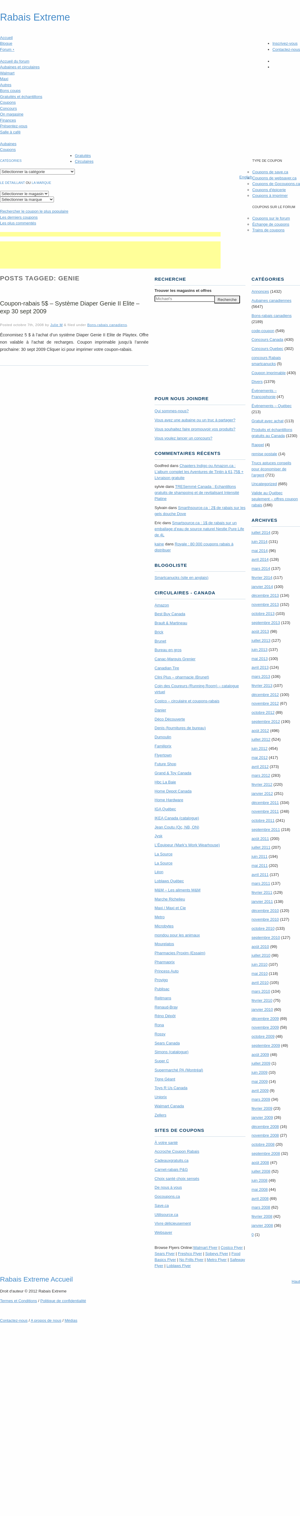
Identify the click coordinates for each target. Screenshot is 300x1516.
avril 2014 (260, 559)
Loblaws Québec (169, 881)
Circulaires (84, 161)
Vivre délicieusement (173, 1223)
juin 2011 (260, 856)
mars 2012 (261, 775)
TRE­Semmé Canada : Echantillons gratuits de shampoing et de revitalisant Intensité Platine (197, 492)
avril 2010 (260, 982)
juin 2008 (260, 1180)
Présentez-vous (13, 126)
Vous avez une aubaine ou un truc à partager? (195, 420)
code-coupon (263, 330)
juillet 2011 (261, 847)
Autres (6, 85)
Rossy (160, 1034)
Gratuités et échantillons (21, 96)
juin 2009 (260, 1072)
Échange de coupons (270, 224)
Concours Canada (267, 339)
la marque (41, 183)
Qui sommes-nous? (172, 411)
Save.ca (162, 1205)
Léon (159, 872)
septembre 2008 (266, 1153)
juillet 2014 (261, 532)
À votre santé (166, 1142)
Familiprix (163, 746)
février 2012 (262, 784)
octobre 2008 (263, 1144)
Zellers (160, 1115)
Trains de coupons (268, 230)
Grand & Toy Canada (173, 773)
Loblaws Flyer (179, 1265)
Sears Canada (167, 1043)
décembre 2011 (265, 802)
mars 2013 (261, 676)
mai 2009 (260, 1081)
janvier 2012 (262, 793)
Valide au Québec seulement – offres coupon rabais (275, 499)
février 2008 (262, 1216)
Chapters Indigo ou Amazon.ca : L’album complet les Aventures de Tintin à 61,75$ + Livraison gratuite (199, 471)
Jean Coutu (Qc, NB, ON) (177, 827)
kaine (159, 544)
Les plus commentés (18, 223)
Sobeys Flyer (216, 1253)
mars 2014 (261, 568)
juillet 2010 (261, 955)
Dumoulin (163, 737)
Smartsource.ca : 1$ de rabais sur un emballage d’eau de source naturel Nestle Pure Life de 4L (199, 529)
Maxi (4, 79)
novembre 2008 (265, 1135)
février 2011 (262, 892)
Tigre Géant (165, 1079)
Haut (296, 1281)
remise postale (264, 454)
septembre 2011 (266, 829)
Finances (8, 120)
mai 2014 (260, 550)
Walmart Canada (169, 1106)
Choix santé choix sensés (177, 1178)
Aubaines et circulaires (20, 67)
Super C (162, 1061)
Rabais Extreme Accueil (36, 1279)
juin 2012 (260, 748)
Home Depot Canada (173, 791)
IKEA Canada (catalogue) (177, 818)
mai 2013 (260, 658)
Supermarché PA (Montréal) (179, 1070)
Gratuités (83, 155)
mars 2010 (261, 991)
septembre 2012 (266, 721)
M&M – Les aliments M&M (178, 890)
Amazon (162, 605)
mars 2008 (261, 1207)
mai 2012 (260, 757)
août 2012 (260, 730)
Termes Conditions (18, 1301)
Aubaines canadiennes (272, 300)
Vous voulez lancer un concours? (183, 438)
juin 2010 (260, 964)
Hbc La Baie (165, 782)
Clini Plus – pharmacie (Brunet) (182, 677)
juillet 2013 (261, 640)
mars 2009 (261, 1099)
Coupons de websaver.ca (274, 178)
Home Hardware (169, 800)
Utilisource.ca (166, 1214)
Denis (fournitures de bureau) (180, 728)
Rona (159, 1025)
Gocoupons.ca (167, 1196)
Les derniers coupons (19, 217)
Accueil (6, 37)
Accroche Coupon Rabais (177, 1151)
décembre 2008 (265, 1126)
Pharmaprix (165, 962)
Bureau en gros (168, 650)
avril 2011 (260, 874)
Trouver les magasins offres (183, 290)
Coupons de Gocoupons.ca (276, 183)
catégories (11, 160)
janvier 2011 (262, 901)
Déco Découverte (170, 719)
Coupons (8, 102)
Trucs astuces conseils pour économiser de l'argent (271, 469)
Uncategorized (264, 484)
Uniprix (161, 1097)
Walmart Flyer (205, 1247)
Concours (8, 108)
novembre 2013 (265, 604)
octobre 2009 (263, 1036)
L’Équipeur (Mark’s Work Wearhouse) (187, 845)
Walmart (7, 73)
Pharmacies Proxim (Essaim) (180, 953)
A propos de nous (46, 1320)
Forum (7, 49)
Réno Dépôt (165, 1016)
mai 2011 (260, 865)
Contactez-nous (286, 49)
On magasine (11, 114)
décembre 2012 (265, 694)
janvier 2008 (262, 1225)
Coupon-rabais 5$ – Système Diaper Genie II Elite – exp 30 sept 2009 (69, 307)
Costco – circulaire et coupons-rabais (187, 701)
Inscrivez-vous (285, 43)
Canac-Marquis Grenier (175, 659)
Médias (71, 1320)
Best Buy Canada (170, 614)
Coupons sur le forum (271, 218)
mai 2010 (260, 973)
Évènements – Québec (272, 406)
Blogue (6, 43)
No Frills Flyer (191, 1259)
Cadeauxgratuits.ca (171, 1160)
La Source (163, 854)
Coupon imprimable (269, 373)
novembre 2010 (265, 919)
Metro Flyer (217, 1259)
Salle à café (10, 132)
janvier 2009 (262, 1117)
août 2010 (260, 946)
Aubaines (8, 144)
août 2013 (260, 631)
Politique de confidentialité (63, 1301)
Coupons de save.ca (270, 172)
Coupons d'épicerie (269, 190)
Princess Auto (167, 971)
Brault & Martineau (171, 623)
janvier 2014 (262, 586)
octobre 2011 (263, 820)
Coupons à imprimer (270, 195)
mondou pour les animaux (177, 935)
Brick (159, 632)
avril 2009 (260, 1090)
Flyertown (163, 755)
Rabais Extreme (35, 17)
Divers (257, 381)
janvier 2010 (262, 1009)
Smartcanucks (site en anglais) (181, 577)
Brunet (160, 641)
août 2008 (260, 1162)
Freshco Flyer (190, 1253)
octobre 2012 (263, 712)
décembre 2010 (265, 910)
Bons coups (10, 90)
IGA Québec (165, 809)
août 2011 (260, 838)
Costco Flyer (232, 1247)
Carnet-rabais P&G (171, 1169)
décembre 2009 (265, 1018)
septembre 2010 (266, 937)
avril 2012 (260, 766)
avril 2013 (260, 667)
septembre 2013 (266, 622)
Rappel (258, 445)
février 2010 (262, 1000)
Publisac (162, 989)
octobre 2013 (263, 613)
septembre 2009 (266, 1045)
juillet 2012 (261, 739)
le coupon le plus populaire (34, 211)
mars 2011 (261, 883)
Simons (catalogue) (171, 1052)
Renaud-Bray (166, 1007)
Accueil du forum (14, 61)
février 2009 (262, 1108)
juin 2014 (260, 541)
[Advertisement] (110, 234)
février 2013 (262, 685)
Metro (160, 917)
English (245, 177)
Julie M (56, 325)
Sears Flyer (165, 1253)
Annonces (260, 291)
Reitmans (163, 998)
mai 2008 (260, 1189)
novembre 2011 (265, 811)
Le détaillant (12, 183)
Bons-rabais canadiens (107, 325)
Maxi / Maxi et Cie (170, 908)
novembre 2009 (265, 1027)
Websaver (163, 1232)
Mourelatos (164, 944)
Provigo (161, 980)
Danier (160, 710)
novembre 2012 (265, 703)
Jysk (158, 836)
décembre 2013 (265, 595)
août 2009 (260, 1054)
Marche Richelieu (170, 899)
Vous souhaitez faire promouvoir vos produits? (195, 429)
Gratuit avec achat (268, 421)
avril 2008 (260, 1198)
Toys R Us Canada (171, 1088)
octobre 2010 (263, 928)
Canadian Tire (167, 668)
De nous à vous (168, 1187)
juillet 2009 (261, 1063)
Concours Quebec (267, 348)
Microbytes (164, 926)
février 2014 (262, 577)
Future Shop (165, 764)
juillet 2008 (261, 1171)
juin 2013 (260, 649)
